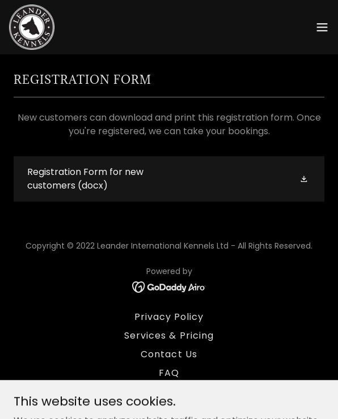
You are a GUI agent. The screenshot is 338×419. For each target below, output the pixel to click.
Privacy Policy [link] (169, 316)
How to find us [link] (169, 391)
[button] (322, 27)
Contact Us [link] (169, 354)
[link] (31, 27)
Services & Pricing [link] (168, 335)
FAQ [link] (169, 372)
